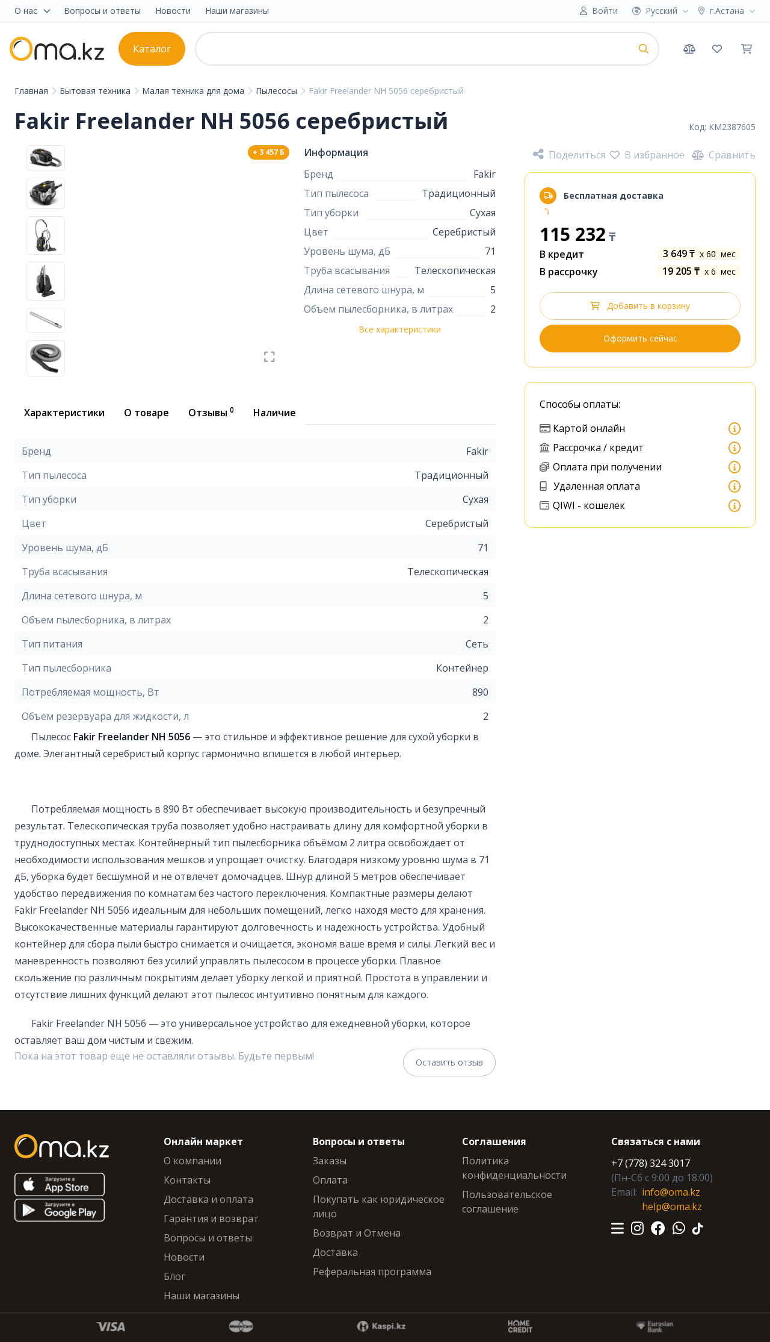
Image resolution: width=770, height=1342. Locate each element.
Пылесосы (278, 90)
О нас (33, 10)
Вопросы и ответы (102, 10)
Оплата (330, 1180)
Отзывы (211, 412)
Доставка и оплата (208, 1199)
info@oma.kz (671, 1192)
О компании (192, 1160)
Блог (174, 1276)
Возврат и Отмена (357, 1233)
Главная (32, 90)
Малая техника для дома (194, 90)
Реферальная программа (372, 1271)
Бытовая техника (96, 90)
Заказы (329, 1160)
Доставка (335, 1252)
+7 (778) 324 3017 (650, 1163)
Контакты (187, 1180)
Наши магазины (237, 10)
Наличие (274, 412)
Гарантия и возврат (211, 1218)
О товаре (146, 412)
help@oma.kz (672, 1206)
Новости (173, 10)
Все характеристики (400, 329)
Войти (605, 10)
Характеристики (64, 412)
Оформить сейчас (640, 338)
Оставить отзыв (449, 1062)
